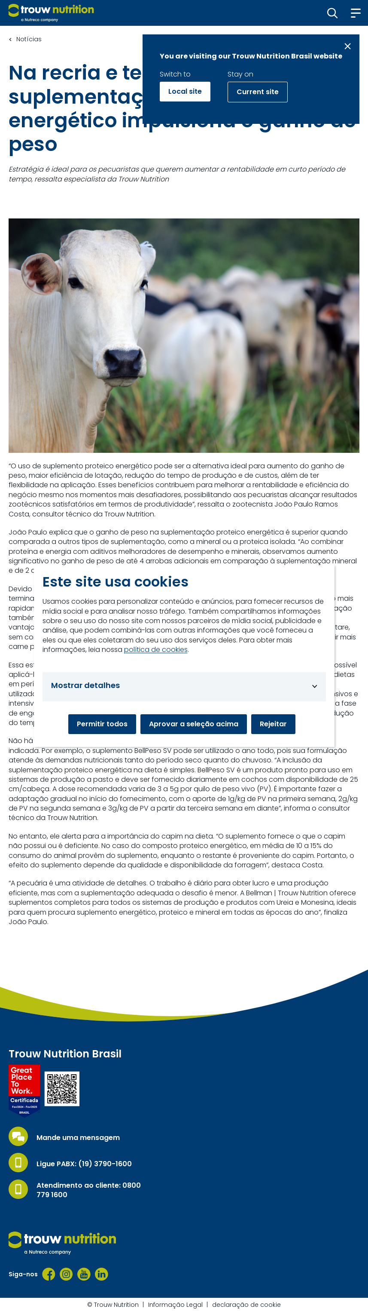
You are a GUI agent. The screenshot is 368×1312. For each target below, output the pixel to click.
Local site (185, 91)
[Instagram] (66, 1274)
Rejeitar (273, 724)
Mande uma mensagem (78, 1138)
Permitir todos (102, 724)
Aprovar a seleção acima (193, 724)
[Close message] (347, 46)
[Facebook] (48, 1274)
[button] (332, 13)
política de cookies (156, 649)
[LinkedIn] (101, 1274)
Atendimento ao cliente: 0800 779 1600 (88, 1190)
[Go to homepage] (51, 13)
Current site (258, 92)
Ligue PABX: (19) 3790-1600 (84, 1164)
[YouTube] (84, 1274)
